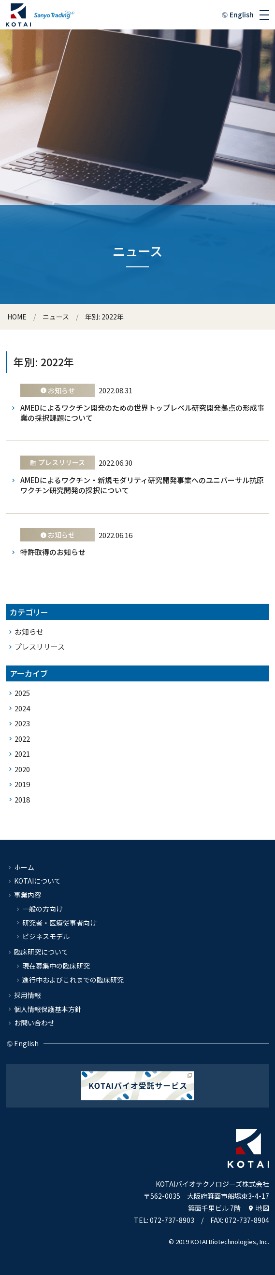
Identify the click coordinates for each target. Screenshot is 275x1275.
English (242, 14)
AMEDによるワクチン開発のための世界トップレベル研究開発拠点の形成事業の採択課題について (142, 412)
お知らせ (28, 631)
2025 (22, 693)
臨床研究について (41, 951)
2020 (22, 769)
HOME (17, 316)
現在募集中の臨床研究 (56, 965)
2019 (22, 784)
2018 (22, 799)
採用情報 (27, 995)
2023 (22, 723)
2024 (22, 708)
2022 (22, 739)
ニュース (56, 316)
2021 (22, 753)
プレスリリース (39, 646)
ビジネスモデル (46, 936)
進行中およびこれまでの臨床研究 (73, 979)
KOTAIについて (37, 881)
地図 (262, 1208)
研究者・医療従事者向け (59, 923)
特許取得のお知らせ (53, 552)
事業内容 (27, 895)
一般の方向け (42, 909)
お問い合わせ (34, 1022)
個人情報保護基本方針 (48, 1009)
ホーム (24, 867)
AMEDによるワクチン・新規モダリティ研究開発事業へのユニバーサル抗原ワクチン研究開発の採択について (142, 485)
